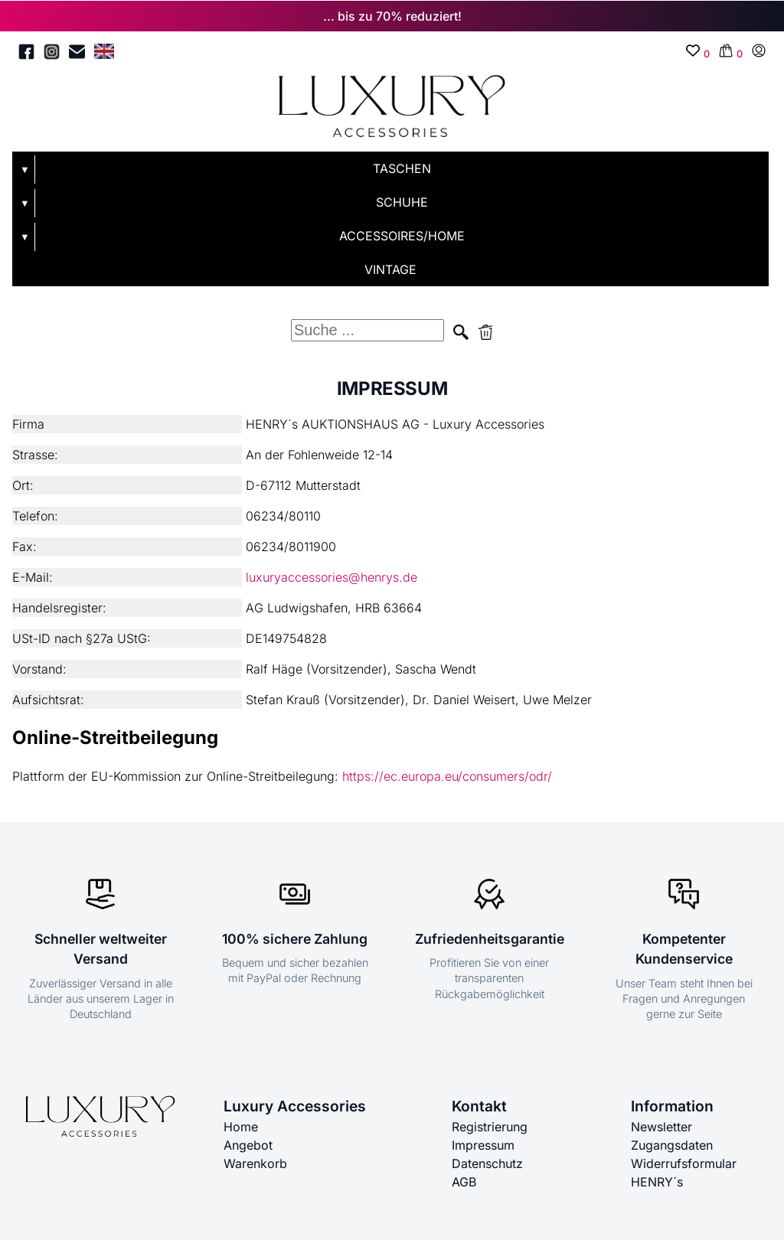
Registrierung (490, 1126)
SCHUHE (402, 202)
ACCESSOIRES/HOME (402, 235)
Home (241, 1126)
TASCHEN (402, 168)
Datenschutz (487, 1163)
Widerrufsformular (684, 1163)
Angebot (248, 1145)
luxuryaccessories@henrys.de (331, 577)
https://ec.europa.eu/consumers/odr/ (447, 776)
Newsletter (661, 1126)
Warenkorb (255, 1163)
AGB (464, 1181)
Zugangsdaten (672, 1145)
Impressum (483, 1145)
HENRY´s (657, 1181)
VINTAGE (390, 269)
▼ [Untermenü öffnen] (25, 169)
